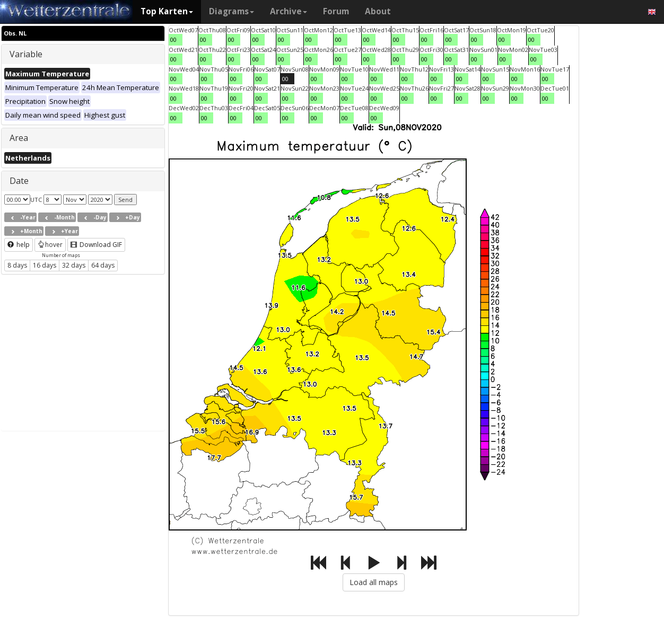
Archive (288, 11)
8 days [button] (17, 265)
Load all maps (374, 582)
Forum (336, 11)
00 (173, 39)
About (378, 11)
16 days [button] (44, 265)
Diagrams (231, 11)
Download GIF (96, 244)
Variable (26, 54)
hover (50, 244)
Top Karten (167, 11)
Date (19, 181)
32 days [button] (73, 265)
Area (19, 138)
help (18, 244)
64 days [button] (103, 265)
